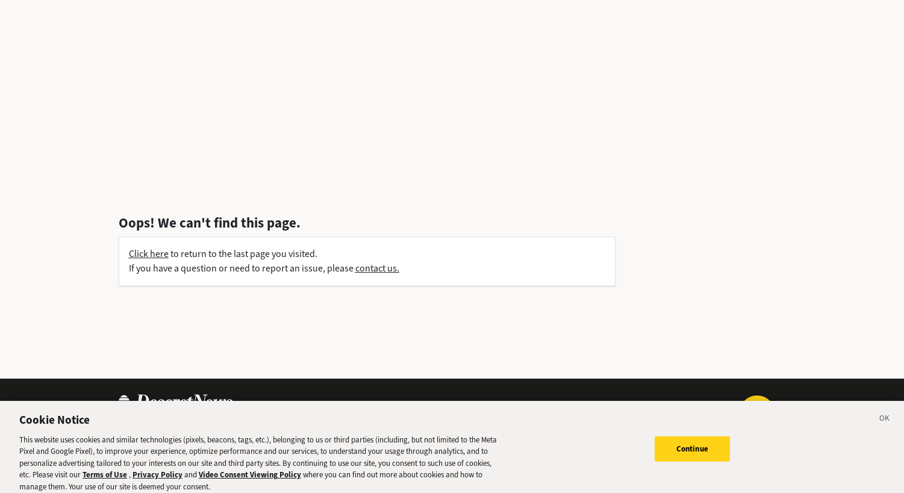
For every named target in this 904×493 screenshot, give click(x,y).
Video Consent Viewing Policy (250, 478)
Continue (692, 452)
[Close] (884, 423)
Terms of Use (105, 478)
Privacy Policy (157, 478)
